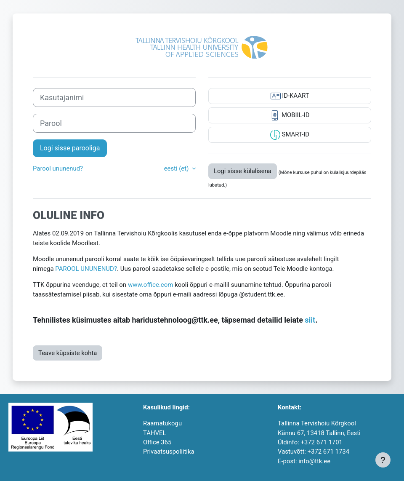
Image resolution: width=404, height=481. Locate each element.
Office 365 (157, 442)
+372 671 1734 (328, 451)
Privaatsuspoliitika (168, 451)
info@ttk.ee (314, 461)
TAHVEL (154, 433)
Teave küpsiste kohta (67, 353)
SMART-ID (289, 135)
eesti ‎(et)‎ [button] (177, 168)
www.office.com (150, 285)
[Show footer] (383, 460)
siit (310, 319)
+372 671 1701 (321, 442)
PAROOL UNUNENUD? (86, 269)
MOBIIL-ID (289, 115)
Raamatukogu (162, 423)
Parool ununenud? (58, 168)
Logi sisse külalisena (242, 171)
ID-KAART (290, 96)
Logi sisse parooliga (70, 148)
